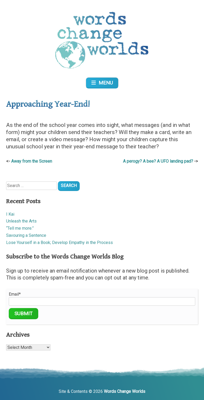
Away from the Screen (31, 161)
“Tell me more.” (20, 228)
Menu (102, 83)
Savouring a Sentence (26, 235)
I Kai (10, 214)
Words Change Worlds (124, 391)
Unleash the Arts (21, 221)
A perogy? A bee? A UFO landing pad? (158, 161)
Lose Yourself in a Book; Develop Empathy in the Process (59, 242)
